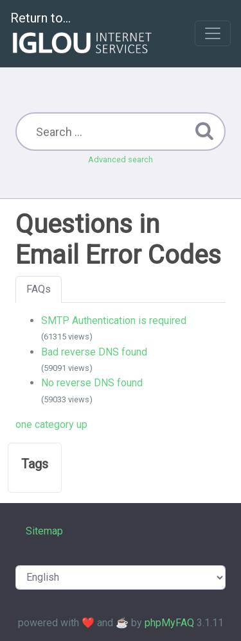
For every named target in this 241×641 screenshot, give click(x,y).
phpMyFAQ (169, 623)
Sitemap (44, 531)
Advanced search (120, 159)
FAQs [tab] (38, 289)
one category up (51, 424)
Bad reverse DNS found (94, 352)
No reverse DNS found (92, 383)
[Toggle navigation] (213, 33)
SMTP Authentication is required (113, 320)
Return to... (82, 34)
